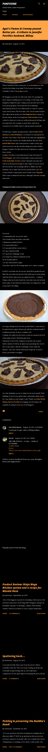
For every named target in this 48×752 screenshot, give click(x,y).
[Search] (39, 3)
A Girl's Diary (14, 446)
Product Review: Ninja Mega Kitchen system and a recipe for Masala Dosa (21, 588)
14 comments (14, 613)
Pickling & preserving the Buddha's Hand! (23, 722)
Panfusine (9, 3)
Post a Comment (15, 747)
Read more (41, 613)
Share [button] (40, 412)
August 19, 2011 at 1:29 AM (25, 438)
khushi (11, 438)
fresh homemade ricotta (10, 161)
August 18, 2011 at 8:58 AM (32, 427)
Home (4, 15)
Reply (11, 433)
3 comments (14, 679)
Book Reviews (28, 15)
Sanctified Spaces (15, 427)
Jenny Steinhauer (16, 135)
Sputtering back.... (13, 656)
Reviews (15, 15)
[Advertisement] (24, 525)
